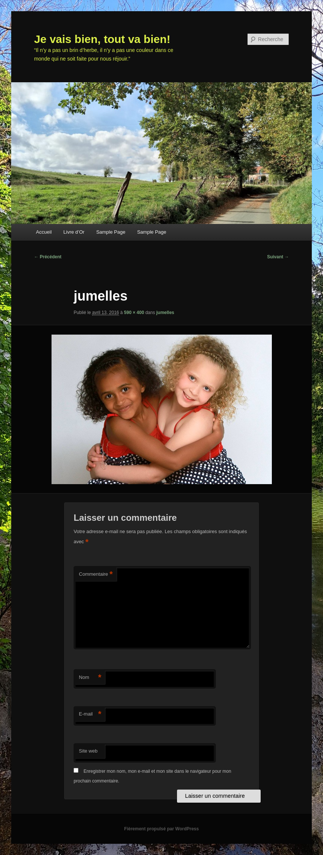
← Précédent (47, 256)
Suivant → (278, 256)
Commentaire (96, 574)
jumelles (165, 312)
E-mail (90, 714)
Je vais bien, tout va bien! (102, 39)
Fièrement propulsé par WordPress (161, 828)
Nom (90, 677)
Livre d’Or (73, 232)
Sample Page (110, 232)
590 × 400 (134, 312)
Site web (88, 751)
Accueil (44, 232)
